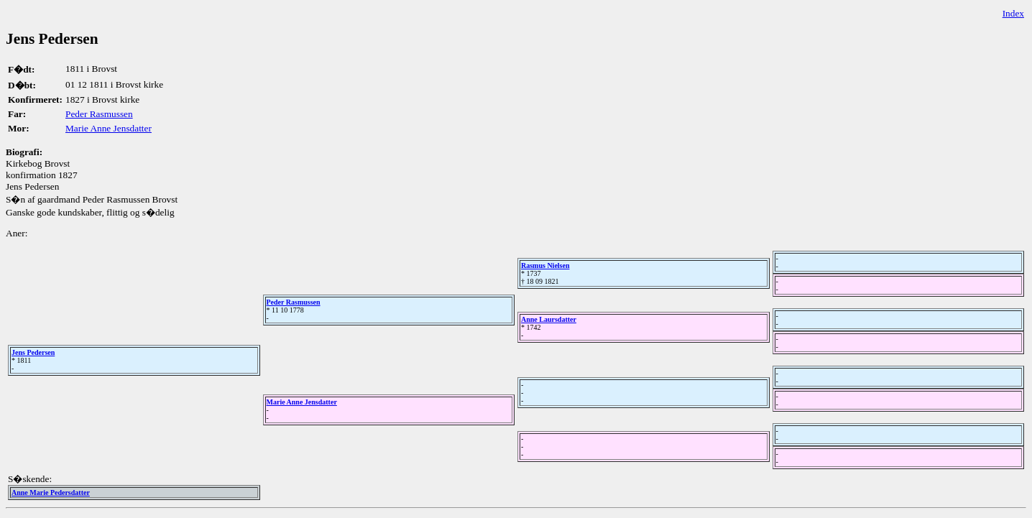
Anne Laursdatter (548, 319)
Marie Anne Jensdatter (108, 128)
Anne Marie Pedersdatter (50, 492)
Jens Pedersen (33, 352)
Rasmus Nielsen (545, 265)
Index (1013, 13)
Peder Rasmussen (99, 113)
